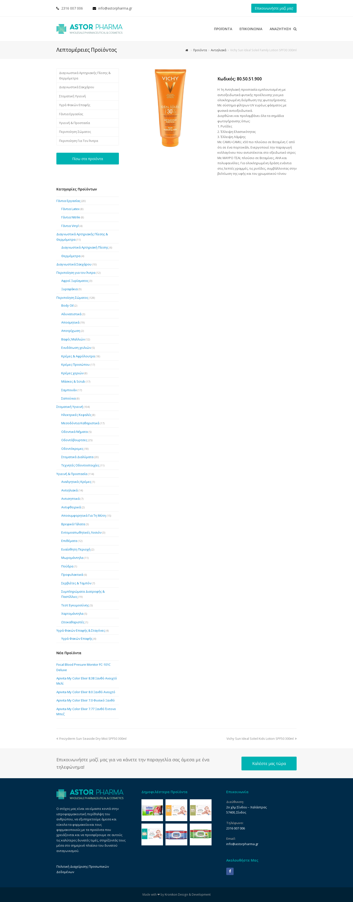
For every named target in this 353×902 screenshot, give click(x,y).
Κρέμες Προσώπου (75, 364)
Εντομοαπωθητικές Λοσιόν (81, 532)
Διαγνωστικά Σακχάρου (76, 87)
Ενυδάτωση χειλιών (76, 347)
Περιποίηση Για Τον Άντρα (78, 140)
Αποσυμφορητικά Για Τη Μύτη (83, 515)
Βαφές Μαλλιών (73, 339)
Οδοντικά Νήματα (74, 431)
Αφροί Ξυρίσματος (74, 280)
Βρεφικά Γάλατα (73, 524)
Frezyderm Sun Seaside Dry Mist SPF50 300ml (91, 738)
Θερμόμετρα (70, 256)
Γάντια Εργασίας (71, 114)
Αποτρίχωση (70, 330)
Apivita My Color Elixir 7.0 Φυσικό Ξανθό (85, 700)
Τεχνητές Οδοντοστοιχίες (80, 465)
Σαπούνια (68, 398)
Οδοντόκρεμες (72, 448)
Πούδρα (67, 566)
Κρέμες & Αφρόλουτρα (78, 356)
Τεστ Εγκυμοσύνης (75, 605)
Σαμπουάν (69, 390)
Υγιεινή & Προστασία (74, 123)
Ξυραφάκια (69, 289)
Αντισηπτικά (70, 498)
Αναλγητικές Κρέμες (76, 481)
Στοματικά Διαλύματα (77, 457)
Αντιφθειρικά (71, 507)
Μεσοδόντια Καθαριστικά (80, 423)
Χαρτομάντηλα (72, 613)
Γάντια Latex (70, 209)
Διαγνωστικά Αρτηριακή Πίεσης (84, 247)
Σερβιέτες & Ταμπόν (76, 583)
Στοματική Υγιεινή (72, 96)
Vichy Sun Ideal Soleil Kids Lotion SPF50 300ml (262, 738)
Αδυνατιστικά (71, 314)
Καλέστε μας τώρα (269, 763)
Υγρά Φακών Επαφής (74, 105)
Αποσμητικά (70, 322)
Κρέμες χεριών (72, 373)
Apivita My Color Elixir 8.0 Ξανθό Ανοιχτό (85, 692)
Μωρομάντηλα (72, 557)
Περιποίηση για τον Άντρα (75, 272)
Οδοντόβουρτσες (74, 440)
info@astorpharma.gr (115, 8)
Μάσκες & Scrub (73, 381)
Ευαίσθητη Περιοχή (75, 549)
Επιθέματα (69, 541)
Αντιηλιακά (69, 490)
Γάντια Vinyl (70, 226)
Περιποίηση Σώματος (75, 131)
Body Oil (67, 305)
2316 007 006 (72, 8)
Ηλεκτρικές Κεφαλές (76, 415)
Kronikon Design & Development (188, 894)
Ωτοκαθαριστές (72, 622)
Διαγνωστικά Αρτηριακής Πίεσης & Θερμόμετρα (85, 75)
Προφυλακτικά (72, 574)
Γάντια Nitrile (70, 217)
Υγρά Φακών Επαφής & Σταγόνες (80, 630)
